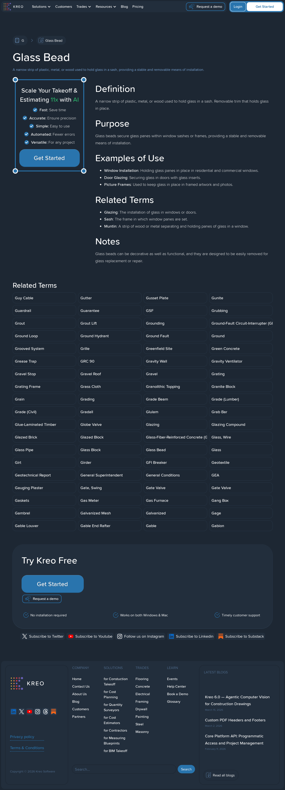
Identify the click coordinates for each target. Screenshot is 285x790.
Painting (142, 716)
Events (172, 678)
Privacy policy (22, 736)
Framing (142, 701)
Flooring (142, 678)
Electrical (143, 694)
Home (77, 678)
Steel (139, 724)
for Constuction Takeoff (116, 681)
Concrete (143, 686)
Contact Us (81, 686)
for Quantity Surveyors (113, 707)
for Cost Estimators (112, 720)
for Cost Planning (111, 694)
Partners (78, 716)
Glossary (173, 701)
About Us (79, 694)
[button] (41, 6)
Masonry (142, 731)
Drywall (141, 709)
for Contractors (115, 730)
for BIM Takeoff (115, 750)
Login (238, 6)
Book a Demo (177, 694)
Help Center (176, 686)
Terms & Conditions (27, 747)
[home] (13, 6)
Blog (124, 6)
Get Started (265, 6)
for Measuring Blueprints (114, 740)
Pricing (137, 6)
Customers (63, 6)
